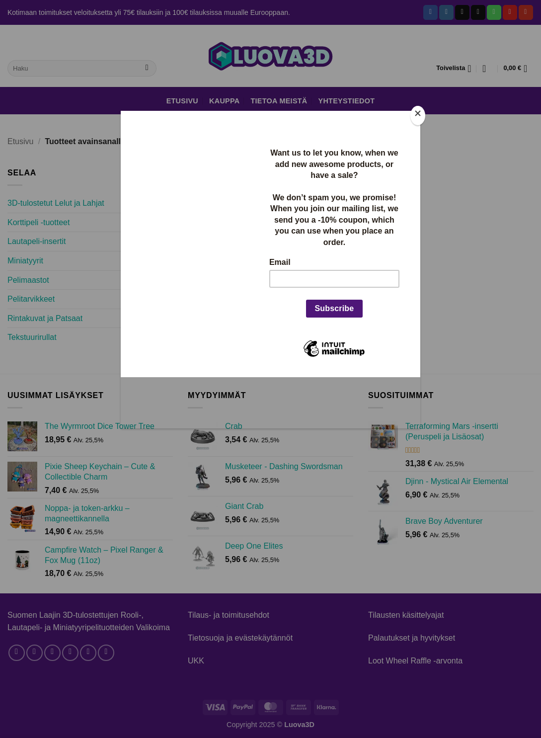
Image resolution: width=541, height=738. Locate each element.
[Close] (417, 115)
